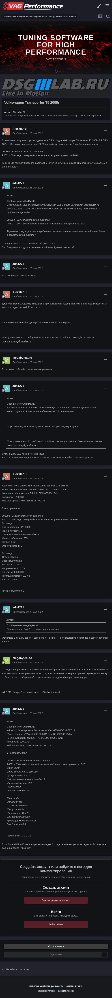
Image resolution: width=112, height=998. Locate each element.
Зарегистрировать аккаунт (56, 900)
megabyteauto (22, 357)
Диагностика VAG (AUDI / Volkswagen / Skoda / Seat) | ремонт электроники (60, 115)
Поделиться (56, 946)
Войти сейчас (56, 924)
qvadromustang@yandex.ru (16, 341)
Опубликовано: (27, 133)
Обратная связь (74, 986)
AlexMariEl (19, 112)
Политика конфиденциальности (46, 986)
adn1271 (18, 183)
